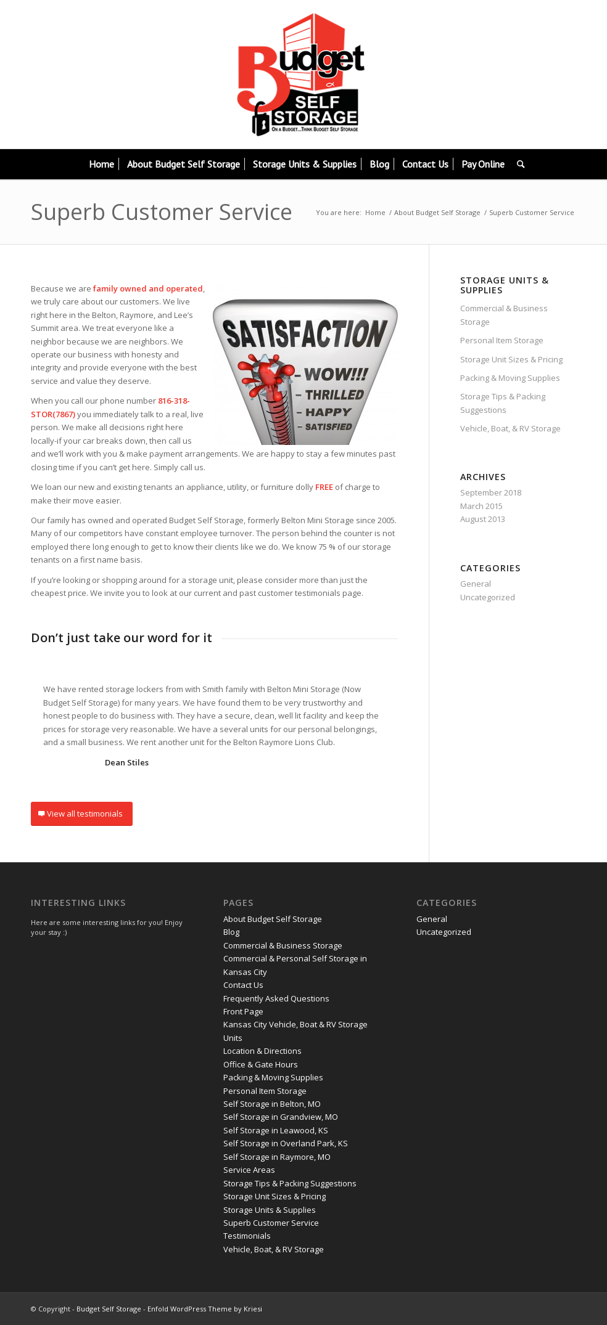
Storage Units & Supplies (269, 1209)
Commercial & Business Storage (504, 315)
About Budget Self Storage (437, 212)
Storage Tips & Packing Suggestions (502, 403)
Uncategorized (487, 597)
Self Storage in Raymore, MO (277, 1156)
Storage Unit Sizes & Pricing (511, 359)
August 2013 (482, 518)
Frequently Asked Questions (276, 998)
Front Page (243, 1011)
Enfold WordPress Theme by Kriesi (204, 1308)
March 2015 (481, 506)
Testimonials (247, 1235)
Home (375, 212)
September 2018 (490, 492)
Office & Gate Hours (260, 1064)
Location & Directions (262, 1050)
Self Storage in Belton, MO (272, 1103)
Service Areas (249, 1169)
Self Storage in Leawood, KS (275, 1130)
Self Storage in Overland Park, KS (285, 1143)
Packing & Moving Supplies (510, 377)
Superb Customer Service (161, 212)
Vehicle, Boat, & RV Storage (510, 428)
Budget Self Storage (108, 1308)
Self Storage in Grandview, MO (280, 1116)
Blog (231, 931)
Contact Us (243, 984)
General (475, 583)
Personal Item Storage (501, 340)
